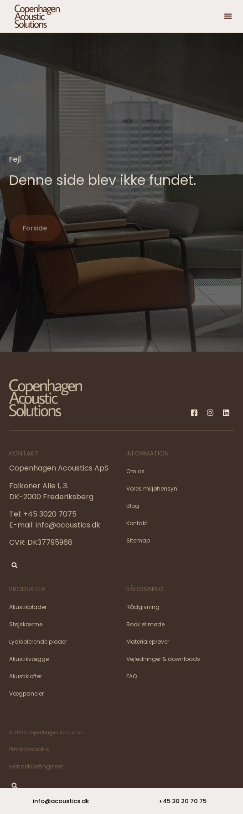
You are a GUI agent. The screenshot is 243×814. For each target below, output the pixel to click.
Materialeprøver (147, 641)
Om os (135, 471)
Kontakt (136, 523)
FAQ (131, 676)
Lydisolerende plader (38, 641)
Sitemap (138, 540)
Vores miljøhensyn (151, 488)
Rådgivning (143, 607)
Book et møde (145, 624)
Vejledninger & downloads (163, 659)
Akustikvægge (29, 659)
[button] (228, 16)
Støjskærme (25, 624)
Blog (132, 506)
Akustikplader (28, 607)
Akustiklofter (25, 676)
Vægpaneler (26, 693)
